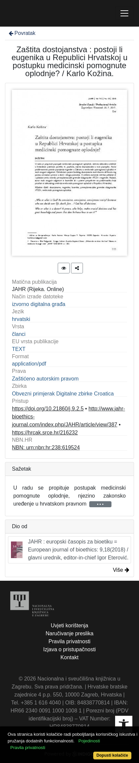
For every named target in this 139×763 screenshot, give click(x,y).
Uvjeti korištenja (69, 625)
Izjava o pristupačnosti (69, 649)
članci (19, 334)
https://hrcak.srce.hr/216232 (45, 432)
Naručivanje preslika (69, 633)
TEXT (19, 349)
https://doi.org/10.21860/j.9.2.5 (48, 408)
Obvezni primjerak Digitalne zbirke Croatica (63, 393)
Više (121, 570)
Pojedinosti (89, 740)
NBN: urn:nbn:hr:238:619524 (46, 447)
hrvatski (21, 319)
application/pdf (29, 364)
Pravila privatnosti (69, 641)
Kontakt (69, 657)
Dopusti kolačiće (112, 755)
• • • (100, 504)
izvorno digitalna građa (38, 304)
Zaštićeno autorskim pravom (45, 379)
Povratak (21, 33)
